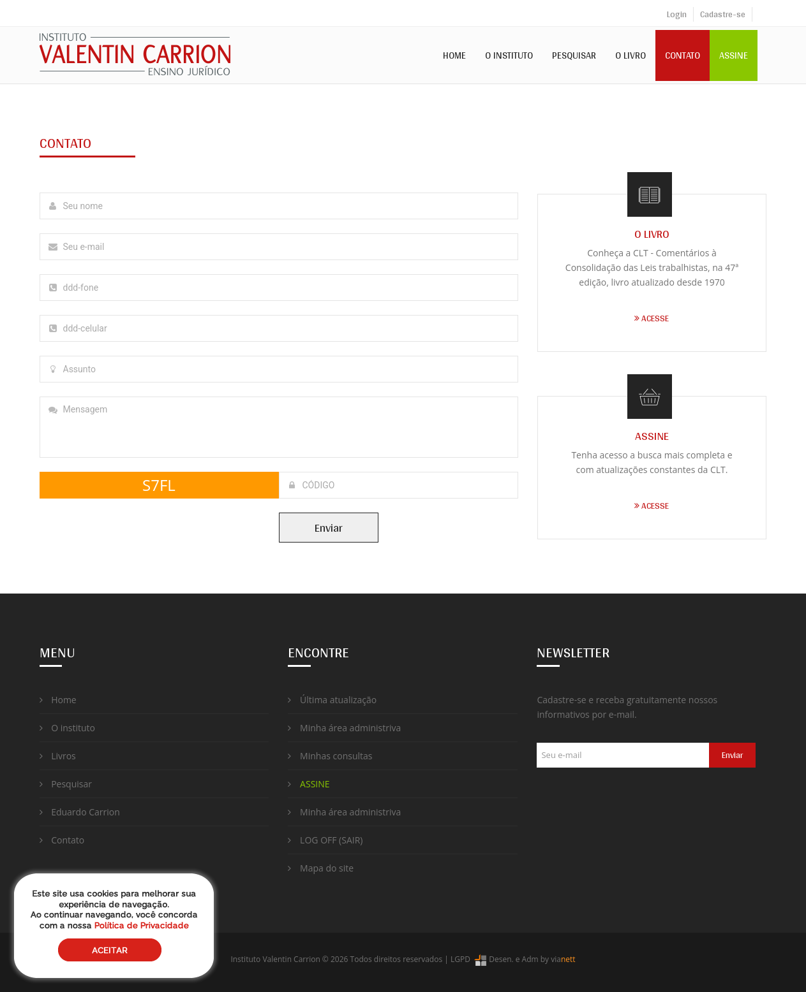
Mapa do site (321, 868)
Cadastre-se (722, 14)
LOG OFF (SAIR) (325, 840)
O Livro (630, 55)
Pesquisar (574, 55)
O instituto (67, 728)
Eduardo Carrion (80, 812)
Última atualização (332, 700)
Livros (58, 756)
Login (677, 14)
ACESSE (651, 318)
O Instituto (509, 55)
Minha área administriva (344, 728)
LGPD (460, 959)
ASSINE (733, 55)
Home (454, 55)
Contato (682, 55)
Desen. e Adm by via (524, 959)
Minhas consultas (330, 756)
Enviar (329, 527)
